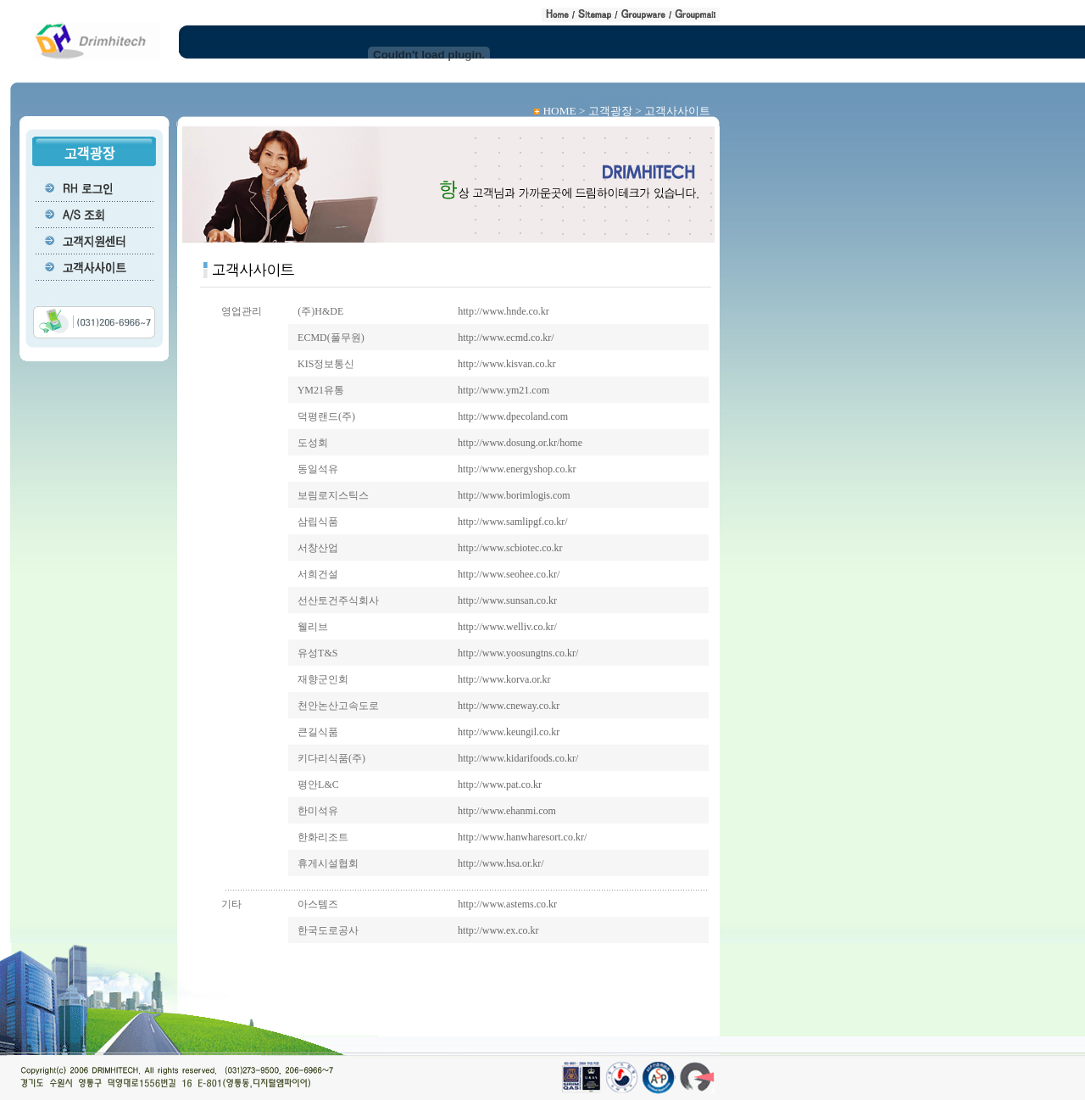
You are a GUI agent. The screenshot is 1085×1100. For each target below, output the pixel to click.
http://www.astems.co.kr (507, 904)
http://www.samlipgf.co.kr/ (513, 522)
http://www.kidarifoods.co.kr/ (518, 758)
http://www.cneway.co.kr (508, 706)
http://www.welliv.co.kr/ (507, 627)
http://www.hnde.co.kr (503, 311)
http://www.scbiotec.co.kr (510, 548)
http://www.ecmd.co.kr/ (506, 337)
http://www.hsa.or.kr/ (501, 863)
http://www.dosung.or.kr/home (520, 443)
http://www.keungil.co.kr (508, 732)
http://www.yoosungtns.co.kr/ (518, 653)
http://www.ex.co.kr (498, 930)
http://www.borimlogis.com (514, 495)
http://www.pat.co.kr (500, 784)
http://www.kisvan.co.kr (507, 364)
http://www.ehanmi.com (507, 811)
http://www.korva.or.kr (504, 679)
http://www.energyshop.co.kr (517, 469)
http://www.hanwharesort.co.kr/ (522, 837)
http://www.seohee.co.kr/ (508, 574)
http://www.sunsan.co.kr (507, 600)
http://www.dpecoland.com (513, 416)
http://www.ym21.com (503, 390)
